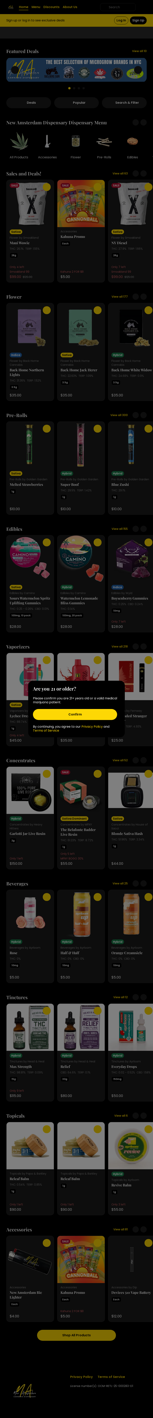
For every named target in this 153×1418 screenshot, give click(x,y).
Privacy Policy (92, 726)
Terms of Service (46, 730)
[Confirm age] (75, 714)
